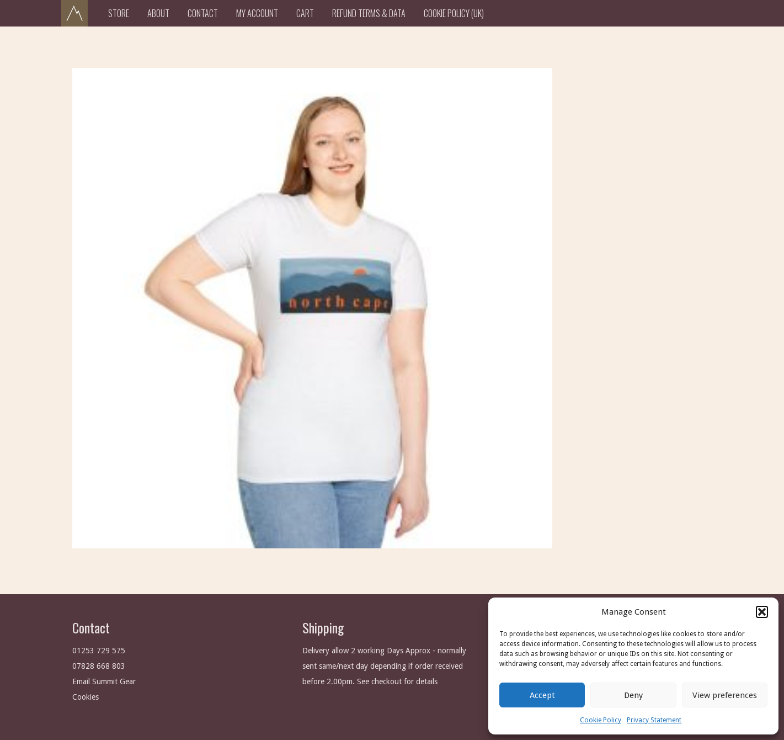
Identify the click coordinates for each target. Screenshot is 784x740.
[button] (761, 611)
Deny (633, 695)
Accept (542, 695)
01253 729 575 (98, 650)
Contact (203, 13)
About (158, 13)
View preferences (724, 695)
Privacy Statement (654, 720)
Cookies (85, 697)
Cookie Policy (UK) (454, 13)
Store (118, 13)
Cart (305, 13)
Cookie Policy (600, 720)
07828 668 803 (98, 666)
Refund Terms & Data (369, 13)
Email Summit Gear (104, 681)
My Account (257, 13)
